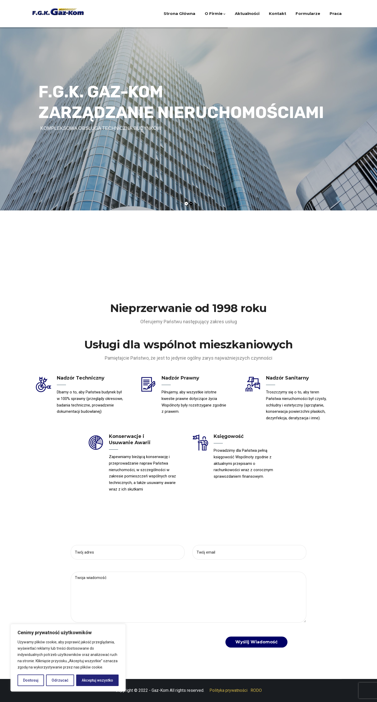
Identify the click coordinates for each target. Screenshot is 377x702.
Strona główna (179, 13)
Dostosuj (30, 680)
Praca (336, 13)
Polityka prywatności (228, 690)
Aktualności (247, 13)
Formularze (308, 13)
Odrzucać (60, 680)
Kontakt (277, 13)
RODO (256, 690)
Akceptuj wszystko (97, 680)
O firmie (215, 13)
